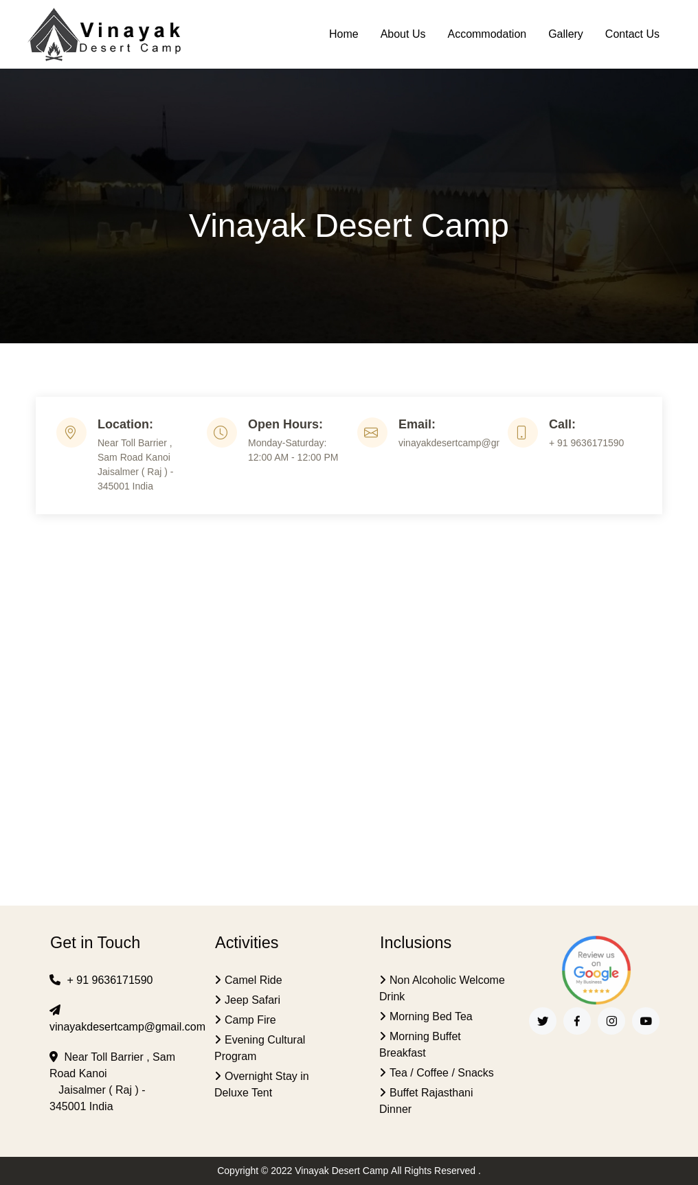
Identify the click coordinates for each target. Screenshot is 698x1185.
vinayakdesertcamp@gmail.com (127, 1027)
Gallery (565, 34)
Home (344, 34)
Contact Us (632, 34)
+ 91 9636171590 (110, 980)
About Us (403, 34)
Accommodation (486, 34)
